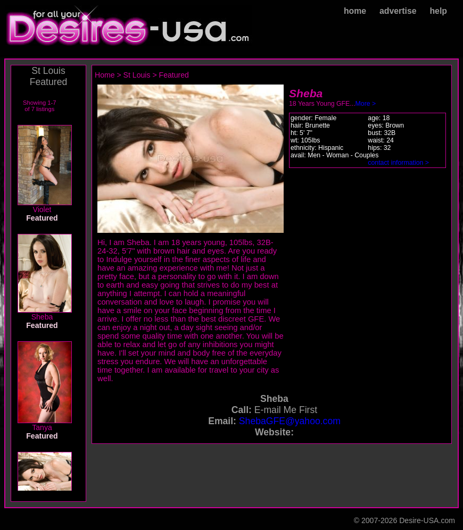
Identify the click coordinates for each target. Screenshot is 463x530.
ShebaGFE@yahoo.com (290, 421)
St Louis (137, 75)
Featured (174, 75)
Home (105, 75)
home (355, 10)
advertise (398, 10)
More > (365, 103)
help (438, 10)
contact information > (398, 162)
